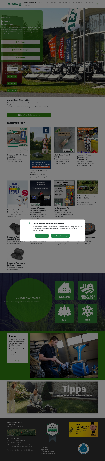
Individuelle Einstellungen (60, 236)
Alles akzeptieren (42, 236)
